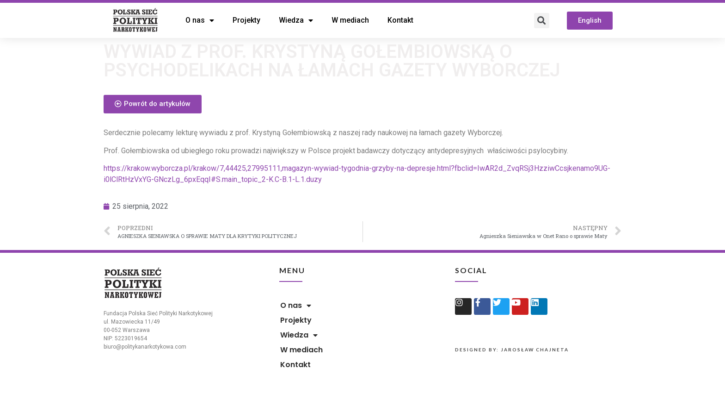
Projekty (246, 20)
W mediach (350, 20)
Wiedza (296, 20)
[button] (590, 21)
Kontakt (400, 20)
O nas (199, 20)
